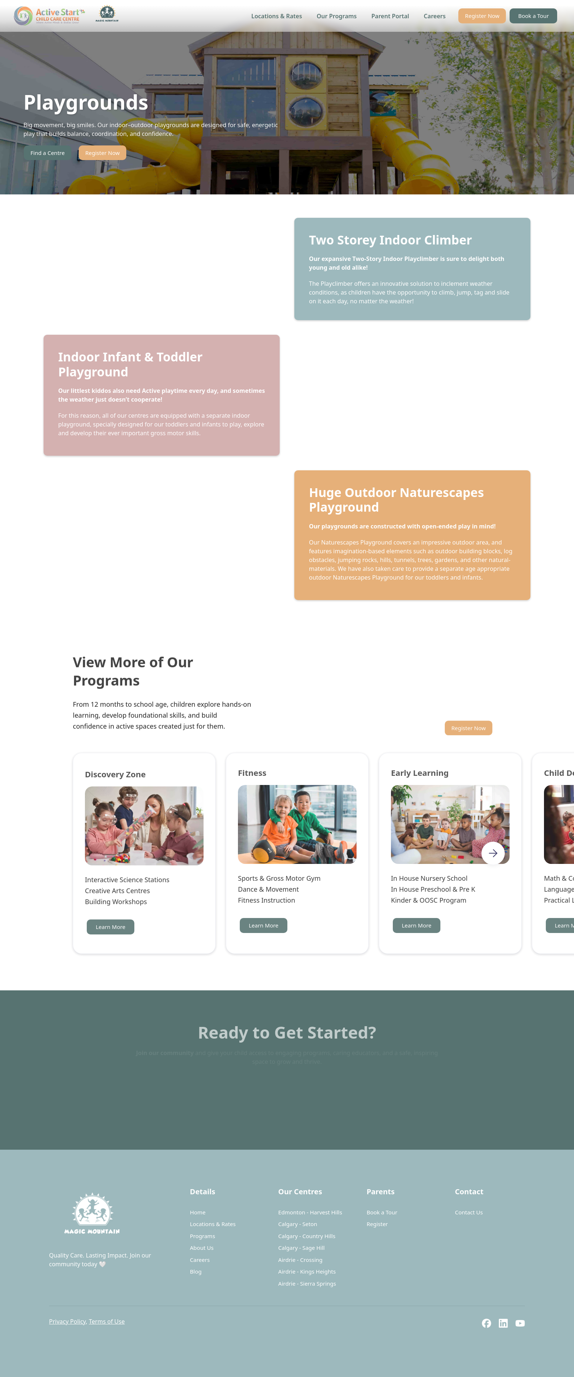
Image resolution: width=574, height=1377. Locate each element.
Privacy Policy (67, 1321)
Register (377, 1224)
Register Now (482, 15)
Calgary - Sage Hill (301, 1247)
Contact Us (469, 1212)
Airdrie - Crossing (300, 1259)
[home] (67, 16)
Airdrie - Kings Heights (307, 1271)
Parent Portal (390, 16)
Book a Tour (533, 15)
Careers (435, 16)
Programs (202, 1236)
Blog (196, 1271)
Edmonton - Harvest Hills (310, 1212)
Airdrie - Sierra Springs (307, 1283)
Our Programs (337, 16)
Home (198, 1212)
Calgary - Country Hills (306, 1236)
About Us (202, 1247)
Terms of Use (107, 1321)
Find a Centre (47, 152)
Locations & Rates (276, 16)
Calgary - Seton (297, 1224)
